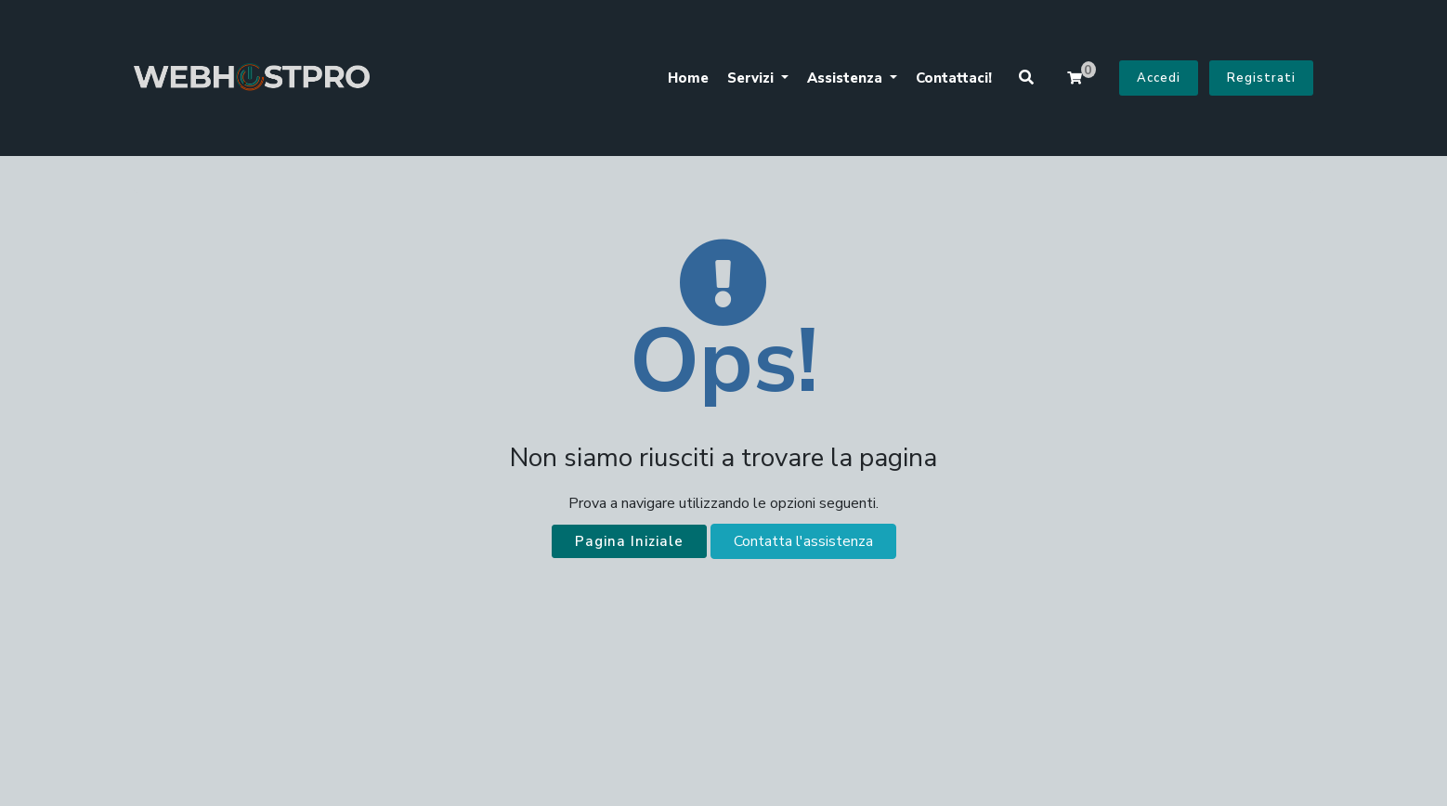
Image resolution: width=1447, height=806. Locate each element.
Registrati (1261, 78)
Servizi (752, 78)
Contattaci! (954, 78)
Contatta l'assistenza (803, 541)
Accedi (1158, 78)
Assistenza (846, 78)
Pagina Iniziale (629, 541)
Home (688, 78)
